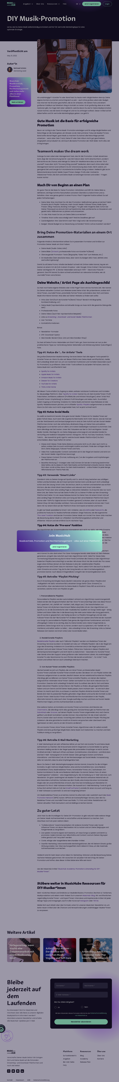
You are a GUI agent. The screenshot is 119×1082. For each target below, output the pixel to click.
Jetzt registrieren (59, 547)
